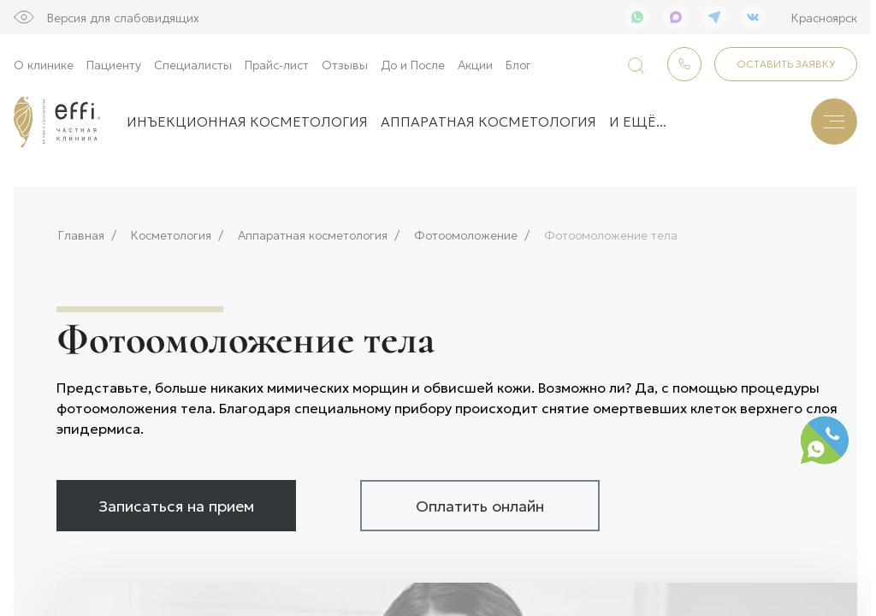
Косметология (171, 229)
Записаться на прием (176, 500)
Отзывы (345, 64)
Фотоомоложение (466, 229)
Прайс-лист (277, 64)
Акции (475, 64)
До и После (413, 64)
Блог (518, 64)
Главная (81, 229)
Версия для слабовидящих (123, 17)
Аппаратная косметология (488, 121)
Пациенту (113, 64)
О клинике (44, 64)
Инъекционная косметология (247, 121)
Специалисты (193, 64)
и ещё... (637, 121)
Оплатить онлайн (480, 500)
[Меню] (834, 121)
